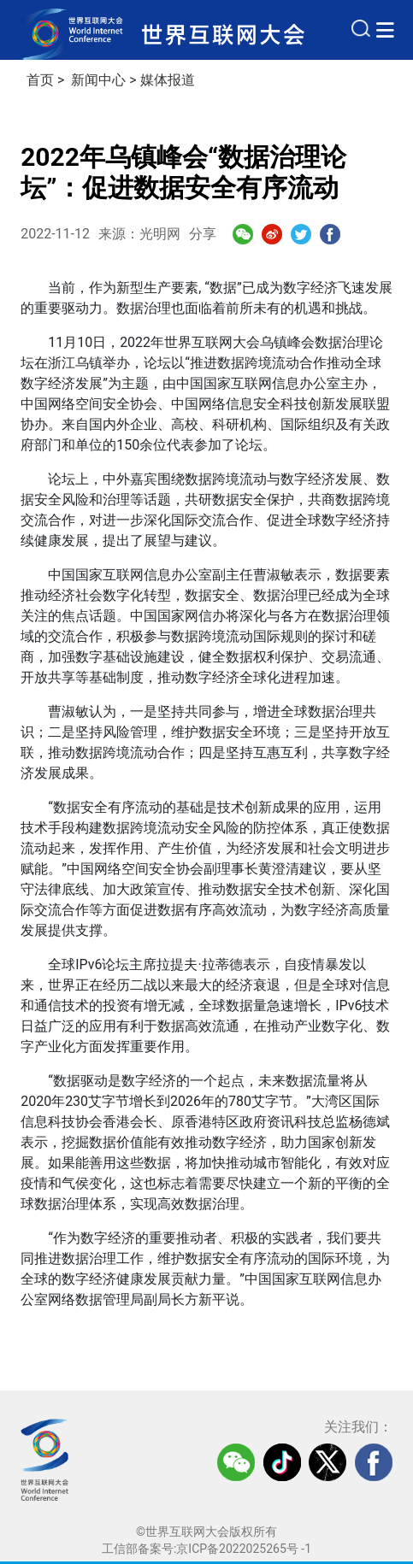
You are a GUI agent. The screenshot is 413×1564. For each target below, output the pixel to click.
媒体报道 (167, 80)
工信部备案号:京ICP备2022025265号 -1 (206, 1548)
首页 (40, 80)
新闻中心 (98, 80)
